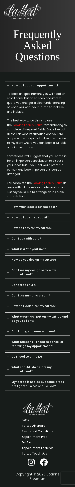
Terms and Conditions (37, 431)
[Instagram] (31, 462)
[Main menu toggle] (67, 11)
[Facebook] (44, 462)
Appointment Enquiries (37, 448)
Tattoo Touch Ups (34, 454)
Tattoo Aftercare (34, 426)
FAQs (25, 420)
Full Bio (26, 442)
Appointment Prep (34, 437)
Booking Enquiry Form (27, 125)
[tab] (37, 141)
